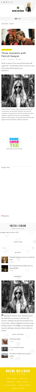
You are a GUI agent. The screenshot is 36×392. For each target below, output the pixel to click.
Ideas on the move (24, 385)
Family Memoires (12, 378)
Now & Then (23, 378)
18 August (11, 59)
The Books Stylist (14, 339)
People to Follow (22, 382)
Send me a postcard (18, 388)
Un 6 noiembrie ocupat (16, 347)
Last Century (6, 49)
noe (4, 59)
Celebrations (10, 382)
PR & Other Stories (10, 385)
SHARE (19, 59)
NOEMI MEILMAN (18, 371)
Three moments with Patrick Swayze (13, 55)
